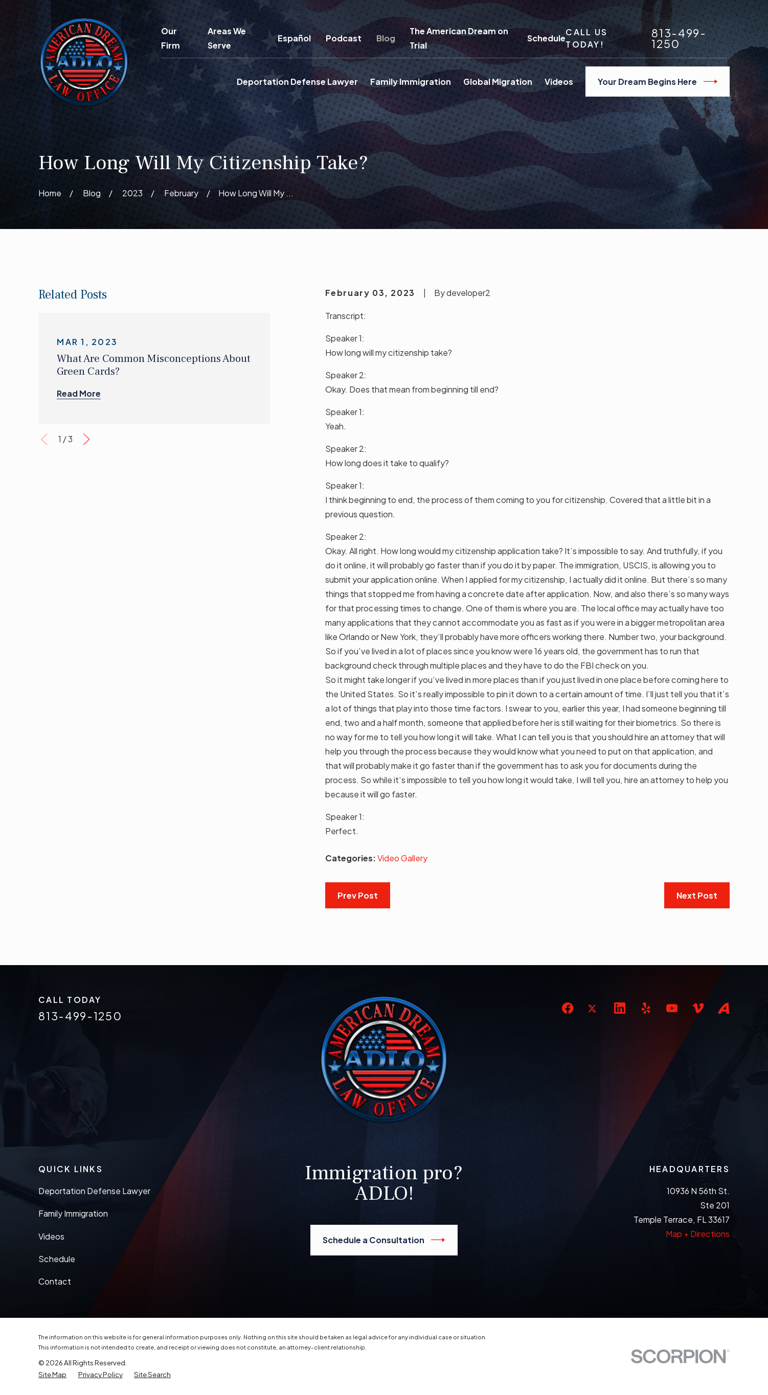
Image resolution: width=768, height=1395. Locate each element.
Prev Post (357, 895)
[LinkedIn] (619, 1008)
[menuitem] (52, 1374)
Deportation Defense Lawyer (94, 1190)
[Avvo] (723, 1008)
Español (294, 38)
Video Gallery (402, 858)
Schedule (546, 38)
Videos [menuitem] (559, 81)
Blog (385, 38)
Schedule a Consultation (384, 1240)
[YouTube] (671, 1008)
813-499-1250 (679, 39)
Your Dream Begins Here (657, 81)
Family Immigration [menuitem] (410, 81)
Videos (51, 1236)
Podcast (344, 38)
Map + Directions (698, 1233)
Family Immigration (73, 1213)
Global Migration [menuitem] (497, 81)
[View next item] (86, 439)
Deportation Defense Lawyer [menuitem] (297, 81)
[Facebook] (567, 1008)
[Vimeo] (698, 1008)
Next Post (696, 895)
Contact (54, 1281)
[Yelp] (645, 1008)
